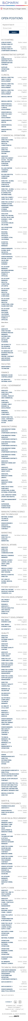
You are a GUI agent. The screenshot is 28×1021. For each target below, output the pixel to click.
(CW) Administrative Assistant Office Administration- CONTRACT (7, 60)
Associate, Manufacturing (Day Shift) (8, 462)
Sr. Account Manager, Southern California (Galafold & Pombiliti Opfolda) (5, 314)
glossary (14, 1011)
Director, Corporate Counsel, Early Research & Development (6, 404)
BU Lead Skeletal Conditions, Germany (7, 176)
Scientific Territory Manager (4, 243)
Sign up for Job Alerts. (7, 995)
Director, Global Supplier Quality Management (7, 665)
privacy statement (14, 1007)
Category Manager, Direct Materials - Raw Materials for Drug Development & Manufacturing (7, 826)
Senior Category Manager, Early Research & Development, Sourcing (7, 870)
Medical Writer (6, 96)
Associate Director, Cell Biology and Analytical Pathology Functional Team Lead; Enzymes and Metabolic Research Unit (10, 786)
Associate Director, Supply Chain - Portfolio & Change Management (7, 902)
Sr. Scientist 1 (6, 629)
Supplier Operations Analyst (5, 69)
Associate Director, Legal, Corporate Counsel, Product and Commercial (7, 394)
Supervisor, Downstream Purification (5, 505)
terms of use (9, 1009)
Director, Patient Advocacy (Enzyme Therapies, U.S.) (7, 591)
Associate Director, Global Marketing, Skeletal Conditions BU (7, 141)
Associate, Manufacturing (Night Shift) (6, 469)
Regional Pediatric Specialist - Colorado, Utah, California (7, 235)
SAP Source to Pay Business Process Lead (6, 346)
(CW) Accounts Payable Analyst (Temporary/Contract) (9, 48)
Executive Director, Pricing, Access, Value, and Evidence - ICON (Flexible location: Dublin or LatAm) (7, 219)
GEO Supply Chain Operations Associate (7, 933)
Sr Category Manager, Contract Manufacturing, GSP (7, 880)
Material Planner (7, 938)
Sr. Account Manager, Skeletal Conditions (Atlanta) (5, 282)
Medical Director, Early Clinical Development (7, 79)
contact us (19, 1009)
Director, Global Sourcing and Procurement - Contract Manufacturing (7, 849)
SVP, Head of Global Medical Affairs (6, 581)
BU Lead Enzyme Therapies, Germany (6, 170)
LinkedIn (15, 1002)
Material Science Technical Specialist (7, 518)
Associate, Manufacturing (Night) (6, 475)
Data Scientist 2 (6, 982)
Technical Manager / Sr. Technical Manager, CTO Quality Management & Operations (6, 742)
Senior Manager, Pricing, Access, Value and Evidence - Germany (7, 260)
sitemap (19, 1005)
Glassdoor (20, 1002)
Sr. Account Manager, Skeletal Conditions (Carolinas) (5, 292)
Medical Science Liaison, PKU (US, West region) (6, 570)
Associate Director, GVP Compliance (6, 654)
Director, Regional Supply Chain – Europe (7, 910)
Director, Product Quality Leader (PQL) (7, 684)
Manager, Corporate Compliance (5, 412)
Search (14, 32)
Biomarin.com (10, 1005)
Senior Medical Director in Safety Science (7, 812)
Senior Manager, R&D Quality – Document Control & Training (7, 730)
